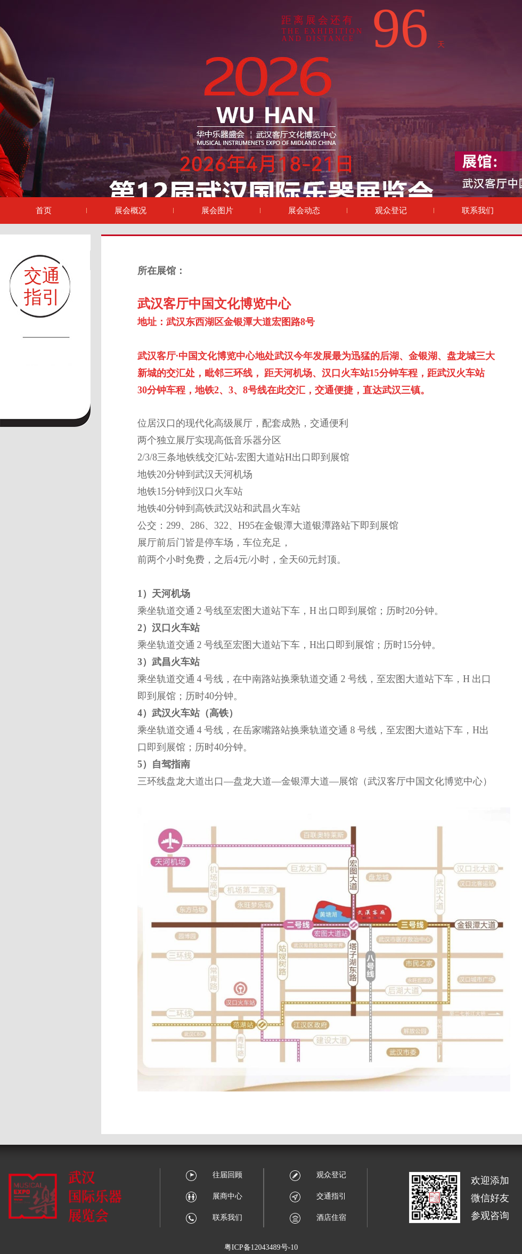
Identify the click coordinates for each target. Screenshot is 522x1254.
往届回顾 (213, 1175)
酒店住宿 (317, 1217)
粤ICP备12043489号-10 (261, 1247)
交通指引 (317, 1196)
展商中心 (213, 1196)
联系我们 (213, 1217)
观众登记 (317, 1175)
